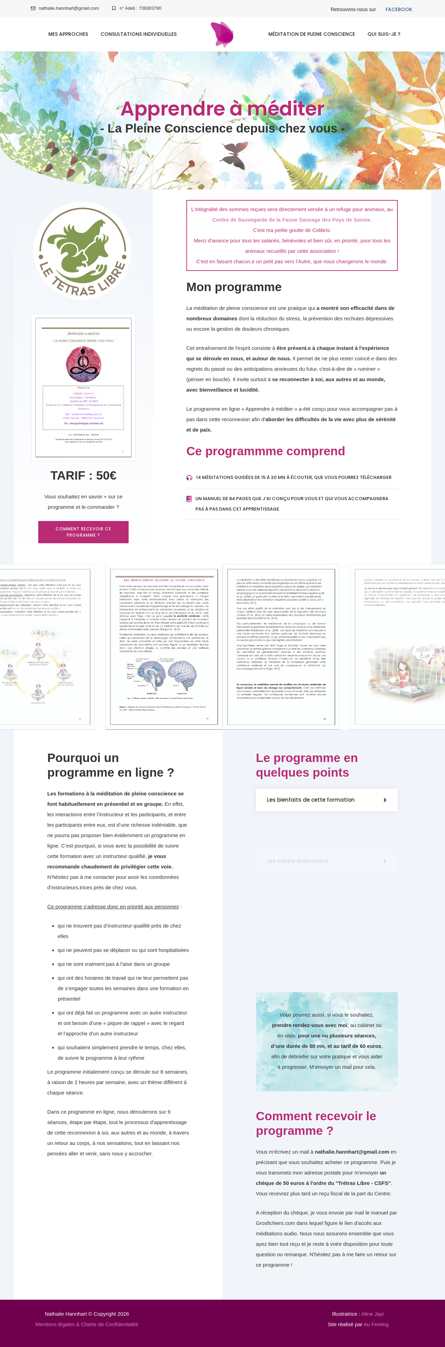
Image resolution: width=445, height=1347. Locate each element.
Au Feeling (376, 1324)
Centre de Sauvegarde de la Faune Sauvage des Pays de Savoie (291, 220)
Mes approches (68, 34)
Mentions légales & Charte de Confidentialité (86, 1324)
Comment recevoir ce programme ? (83, 532)
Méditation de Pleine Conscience (311, 34)
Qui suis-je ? (383, 34)
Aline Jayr (372, 1314)
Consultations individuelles (138, 34)
